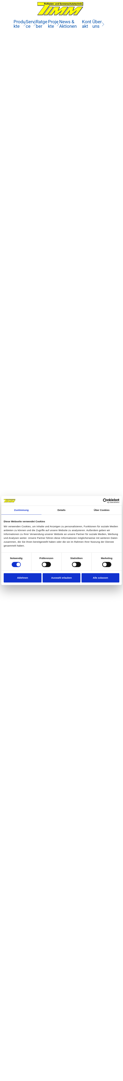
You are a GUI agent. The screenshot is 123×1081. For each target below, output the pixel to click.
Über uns (95, 24)
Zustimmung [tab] (21, 510)
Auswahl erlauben (61, 577)
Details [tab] (61, 510)
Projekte (53, 24)
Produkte (20, 24)
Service (31, 24)
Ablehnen (22, 577)
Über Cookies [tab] (102, 510)
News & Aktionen (68, 24)
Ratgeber (42, 24)
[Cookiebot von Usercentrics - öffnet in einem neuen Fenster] (105, 500)
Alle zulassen (100, 577)
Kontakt (85, 24)
